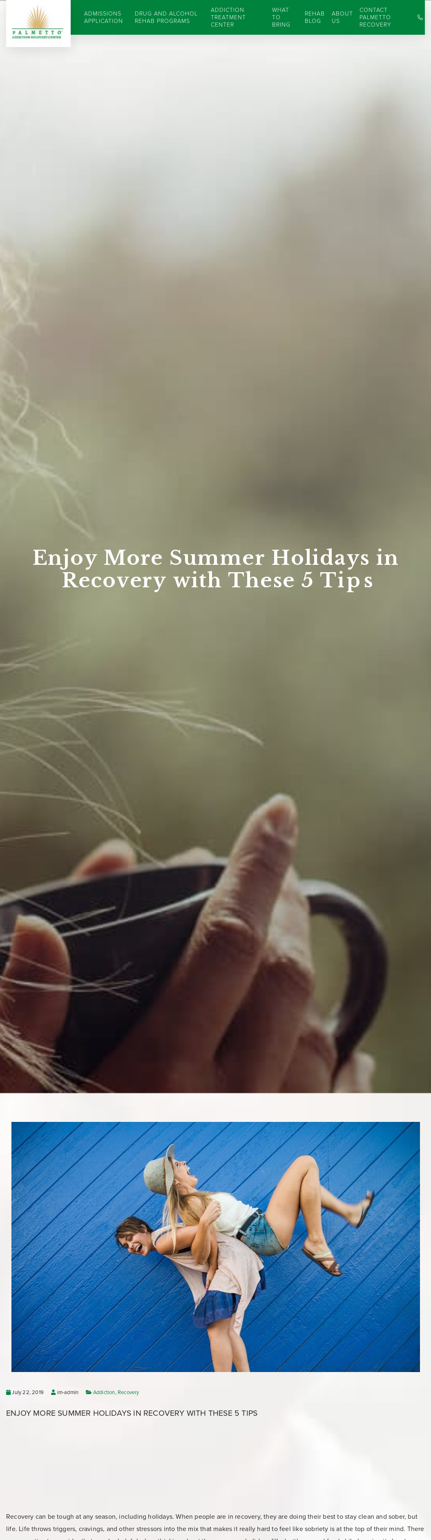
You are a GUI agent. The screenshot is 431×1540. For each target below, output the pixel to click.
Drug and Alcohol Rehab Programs (166, 17)
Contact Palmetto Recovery (375, 17)
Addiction (104, 1392)
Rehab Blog (315, 17)
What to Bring (281, 17)
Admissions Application (103, 17)
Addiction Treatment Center (228, 17)
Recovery (128, 1392)
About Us (342, 17)
